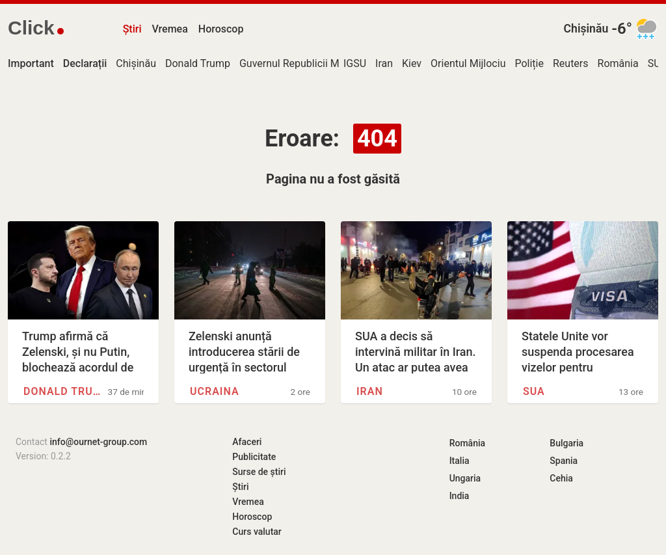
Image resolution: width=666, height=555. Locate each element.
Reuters (571, 63)
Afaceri (246, 442)
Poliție (529, 63)
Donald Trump (197, 63)
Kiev (411, 63)
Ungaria (465, 478)
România (618, 63)
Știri (132, 29)
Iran (384, 63)
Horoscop (221, 29)
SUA (534, 391)
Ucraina (214, 391)
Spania (564, 460)
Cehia (561, 478)
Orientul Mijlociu (468, 63)
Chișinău (586, 28)
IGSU (354, 63)
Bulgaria (566, 443)
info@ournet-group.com (98, 442)
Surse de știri (259, 472)
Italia (459, 460)
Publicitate (254, 457)
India (459, 496)
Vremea (169, 29)
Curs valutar (256, 531)
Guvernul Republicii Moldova (304, 63)
